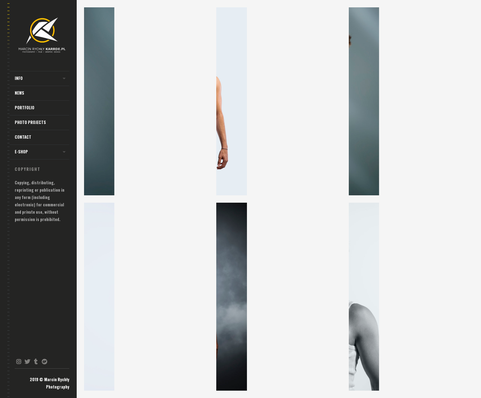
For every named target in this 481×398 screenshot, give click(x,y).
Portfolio (24, 108)
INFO (19, 78)
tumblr (36, 361)
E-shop (21, 152)
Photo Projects (30, 122)
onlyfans (44, 361)
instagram (18, 361)
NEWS (19, 93)
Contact (23, 137)
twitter (27, 361)
